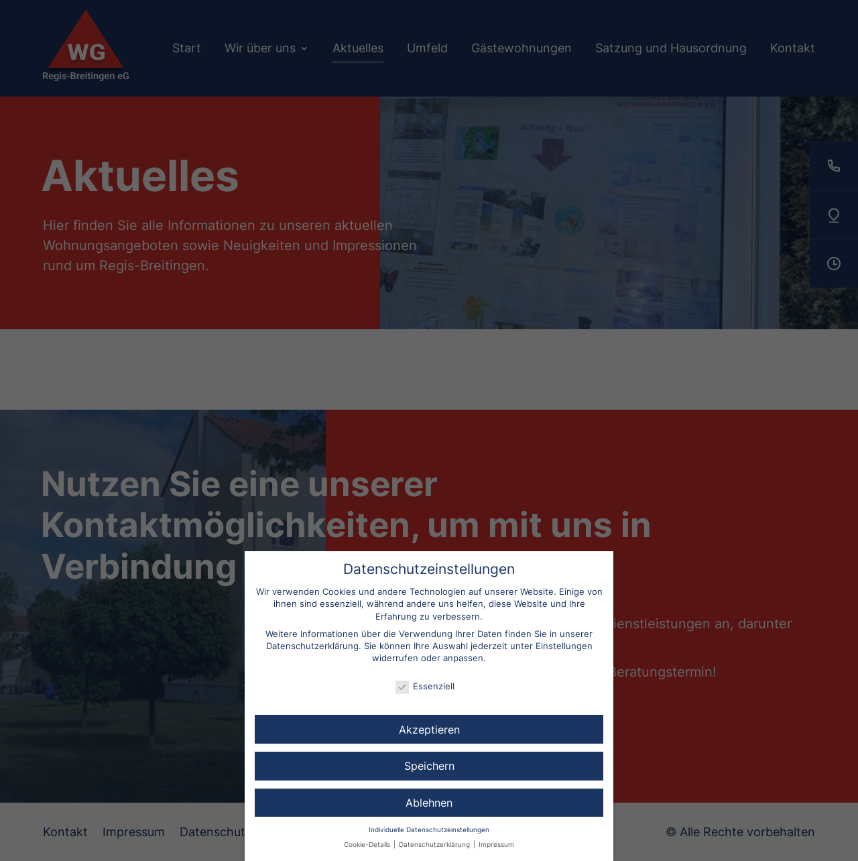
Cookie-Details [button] (368, 844)
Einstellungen (564, 645)
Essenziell (424, 686)
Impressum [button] (496, 844)
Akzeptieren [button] (429, 729)
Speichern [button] (429, 765)
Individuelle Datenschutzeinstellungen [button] (429, 830)
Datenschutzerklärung (312, 645)
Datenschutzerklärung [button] (435, 844)
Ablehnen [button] (429, 802)
